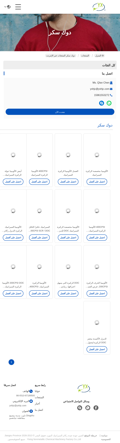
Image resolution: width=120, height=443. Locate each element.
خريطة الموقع (90, 435)
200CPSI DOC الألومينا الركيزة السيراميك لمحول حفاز (13, 287)
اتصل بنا (39, 410)
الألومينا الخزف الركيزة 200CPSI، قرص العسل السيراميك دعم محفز (97, 287)
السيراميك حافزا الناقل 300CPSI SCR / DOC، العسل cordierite (39, 231)
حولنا (37, 391)
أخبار (37, 403)
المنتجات (85, 55)
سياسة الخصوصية (106, 437)
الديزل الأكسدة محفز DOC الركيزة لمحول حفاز (96, 342)
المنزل (99, 55)
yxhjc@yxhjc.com (99, 89)
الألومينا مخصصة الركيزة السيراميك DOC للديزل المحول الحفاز (68, 231)
